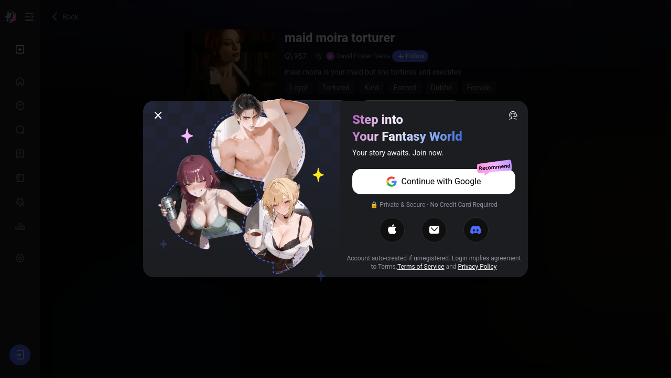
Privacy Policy (477, 266)
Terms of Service (421, 266)
